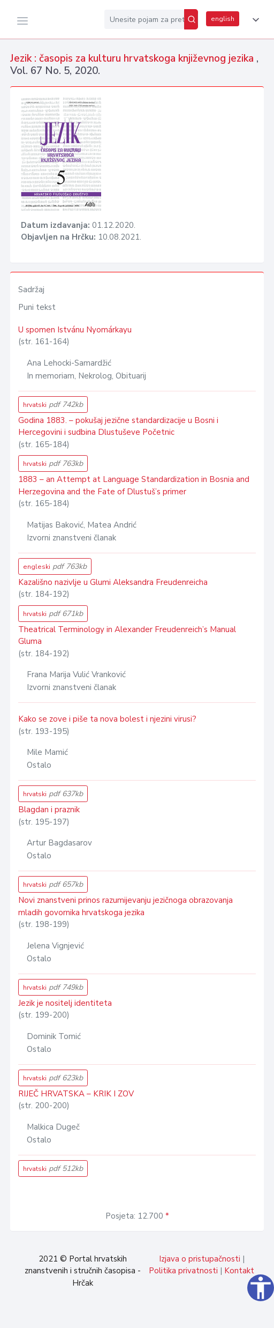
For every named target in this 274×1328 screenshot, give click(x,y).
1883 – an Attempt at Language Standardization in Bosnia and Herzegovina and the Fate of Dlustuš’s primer (133, 485)
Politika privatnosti (183, 1270)
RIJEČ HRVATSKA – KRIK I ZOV (76, 1093)
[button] (254, 20)
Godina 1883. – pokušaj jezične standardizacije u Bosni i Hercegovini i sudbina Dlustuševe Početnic (118, 426)
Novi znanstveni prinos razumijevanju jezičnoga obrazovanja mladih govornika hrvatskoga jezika (125, 906)
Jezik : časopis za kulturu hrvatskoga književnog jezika (133, 58)
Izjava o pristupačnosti (199, 1258)
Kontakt (239, 1270)
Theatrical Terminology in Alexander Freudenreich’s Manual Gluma (127, 635)
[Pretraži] (191, 19)
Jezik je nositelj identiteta (65, 1003)
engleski (55, 566)
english (222, 18)
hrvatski (53, 404)
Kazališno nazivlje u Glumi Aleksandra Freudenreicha (113, 582)
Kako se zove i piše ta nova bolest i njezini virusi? (107, 719)
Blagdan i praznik (49, 809)
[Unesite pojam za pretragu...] (144, 19)
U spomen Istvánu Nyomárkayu (75, 329)
